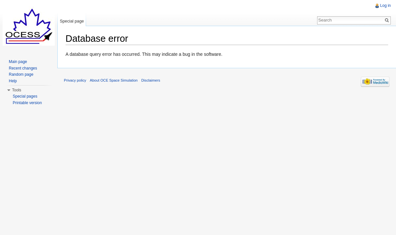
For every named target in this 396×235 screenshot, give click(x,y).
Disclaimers (150, 80)
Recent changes (23, 68)
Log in (385, 5)
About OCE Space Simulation (114, 80)
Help (13, 81)
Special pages (25, 96)
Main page (18, 61)
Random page (21, 74)
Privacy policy (75, 80)
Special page (72, 21)
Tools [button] (16, 90)
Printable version (27, 103)
